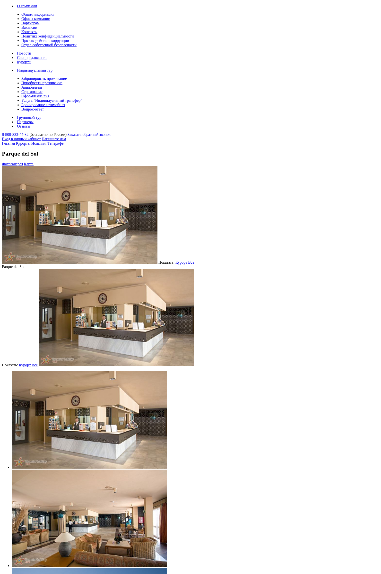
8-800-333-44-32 (15, 134)
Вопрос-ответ (32, 109)
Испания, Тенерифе (47, 143)
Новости (24, 53)
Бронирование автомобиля (43, 105)
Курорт (181, 262)
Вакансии (29, 27)
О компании (27, 6)
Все (191, 262)
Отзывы (23, 126)
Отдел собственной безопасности (49, 45)
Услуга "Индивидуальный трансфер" (51, 100)
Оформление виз (35, 96)
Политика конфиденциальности (47, 36)
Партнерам (30, 23)
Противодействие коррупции (45, 40)
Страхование (32, 92)
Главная (8, 143)
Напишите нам (54, 139)
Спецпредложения (32, 58)
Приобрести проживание (41, 83)
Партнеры (25, 122)
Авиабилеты (31, 87)
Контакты (29, 32)
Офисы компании (35, 19)
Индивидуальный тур (34, 70)
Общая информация (37, 14)
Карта (29, 164)
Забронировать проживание (44, 78)
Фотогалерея (12, 164)
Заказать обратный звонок (89, 134)
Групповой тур (29, 117)
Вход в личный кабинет (21, 139)
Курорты (24, 62)
